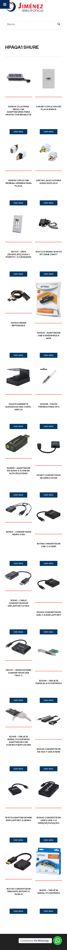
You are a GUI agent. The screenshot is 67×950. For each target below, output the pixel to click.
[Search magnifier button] (58, 24)
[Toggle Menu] (5, 4)
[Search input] (31, 24)
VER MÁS (18, 131)
